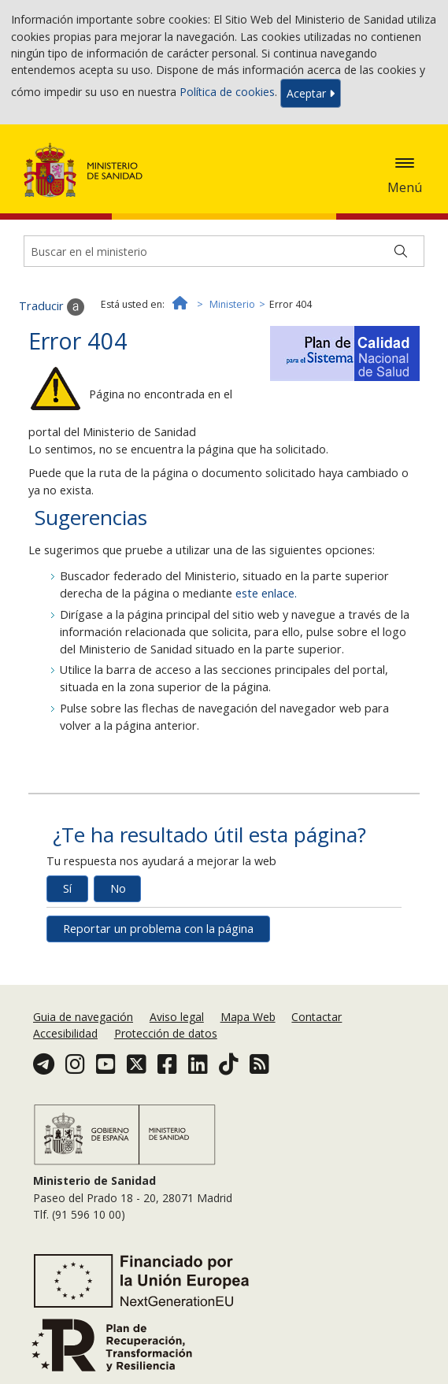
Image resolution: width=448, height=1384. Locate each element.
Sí (67, 888)
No (118, 888)
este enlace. (266, 593)
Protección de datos (165, 1033)
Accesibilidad (65, 1033)
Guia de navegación (83, 1016)
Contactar (316, 1016)
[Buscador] (224, 251)
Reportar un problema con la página (158, 928)
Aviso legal (177, 1016)
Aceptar (311, 93)
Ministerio (232, 304)
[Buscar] (401, 251)
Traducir (51, 307)
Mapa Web (248, 1016)
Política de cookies (227, 91)
